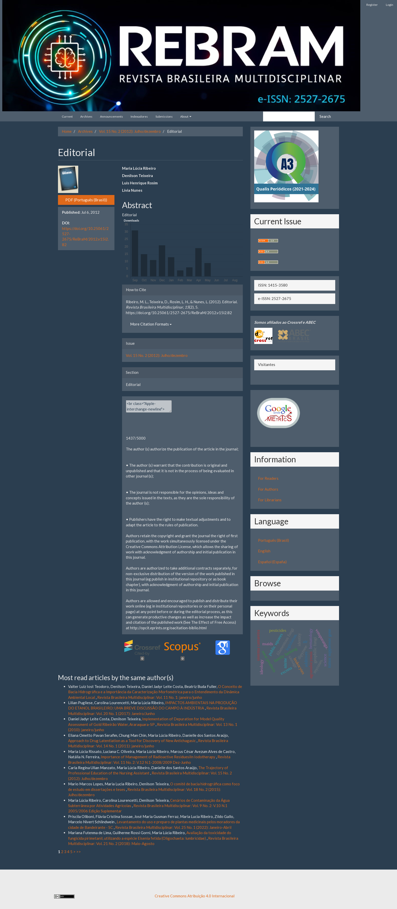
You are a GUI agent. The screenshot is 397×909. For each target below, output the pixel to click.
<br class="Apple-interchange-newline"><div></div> (149, 406)
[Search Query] (289, 116)
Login (389, 5)
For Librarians (270, 499)
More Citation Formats (151, 324)
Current (67, 116)
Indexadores (139, 116)
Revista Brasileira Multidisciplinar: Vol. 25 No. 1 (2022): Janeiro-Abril (173, 827)
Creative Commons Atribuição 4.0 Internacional (194, 896)
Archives (86, 116)
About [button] (185, 116)
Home (67, 131)
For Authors (268, 489)
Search (325, 116)
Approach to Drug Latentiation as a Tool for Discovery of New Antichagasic (132, 740)
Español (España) (272, 561)
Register (372, 5)
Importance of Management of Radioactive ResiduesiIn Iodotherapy (158, 756)
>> (78, 851)
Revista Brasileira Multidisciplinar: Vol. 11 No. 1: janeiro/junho (149, 697)
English (264, 551)
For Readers (268, 478)
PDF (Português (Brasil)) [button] (86, 200)
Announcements (111, 116)
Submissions (164, 116)
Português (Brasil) (273, 540)
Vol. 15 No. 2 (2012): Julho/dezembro (130, 131)
